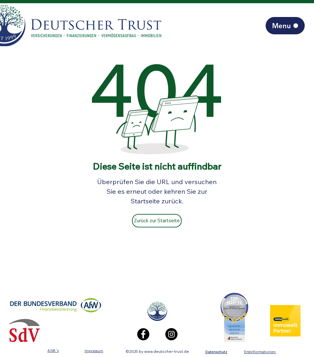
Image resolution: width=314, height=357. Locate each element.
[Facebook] (143, 334)
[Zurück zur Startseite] (157, 220)
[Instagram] (171, 334)
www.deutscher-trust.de (166, 351)
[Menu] (285, 25)
